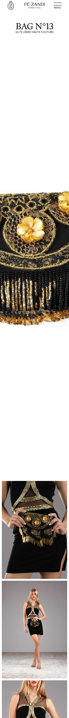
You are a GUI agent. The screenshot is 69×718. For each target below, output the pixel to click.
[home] (10, 5)
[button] (58, 5)
